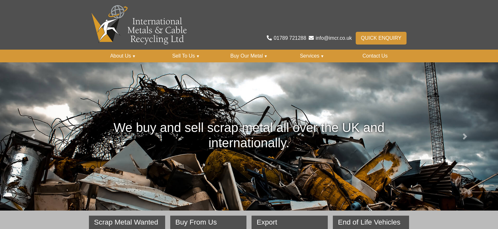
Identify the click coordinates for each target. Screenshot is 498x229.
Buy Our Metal (248, 56)
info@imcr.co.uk (334, 38)
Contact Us (374, 56)
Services (312, 56)
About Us (123, 56)
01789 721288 (290, 38)
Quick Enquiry (381, 38)
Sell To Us (186, 56)
